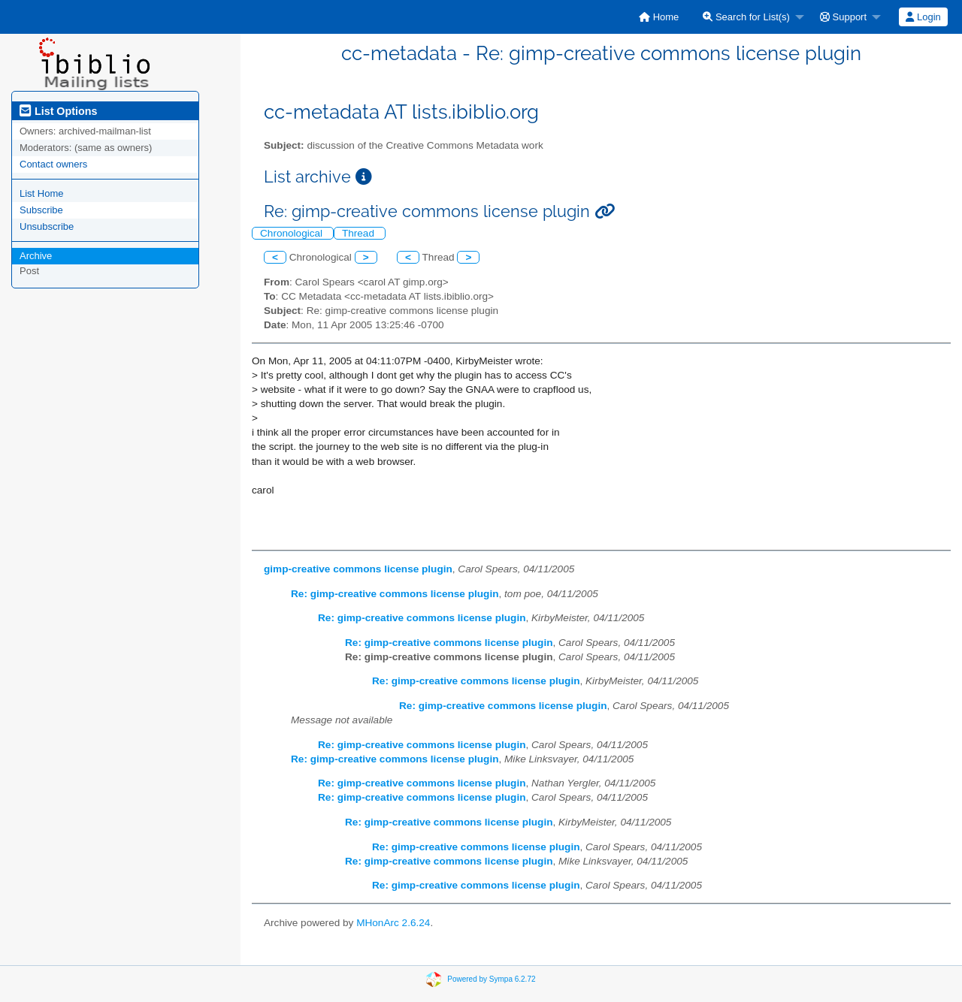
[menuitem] (659, 17)
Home (659, 17)
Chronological (292, 233)
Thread (359, 233)
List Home (42, 193)
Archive (36, 255)
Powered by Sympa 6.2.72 (491, 978)
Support (843, 17)
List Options (58, 111)
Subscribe (41, 210)
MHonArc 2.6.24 (393, 922)
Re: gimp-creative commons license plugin (394, 593)
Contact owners (53, 164)
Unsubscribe (47, 226)
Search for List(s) (746, 17)
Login (923, 17)
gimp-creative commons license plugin (358, 569)
